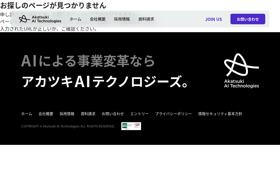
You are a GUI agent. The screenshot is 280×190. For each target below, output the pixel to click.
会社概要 (98, 19)
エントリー (139, 113)
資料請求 (146, 19)
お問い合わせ (113, 113)
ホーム (75, 19)
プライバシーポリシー (173, 113)
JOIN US (213, 19)
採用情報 (122, 19)
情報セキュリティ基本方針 (220, 113)
